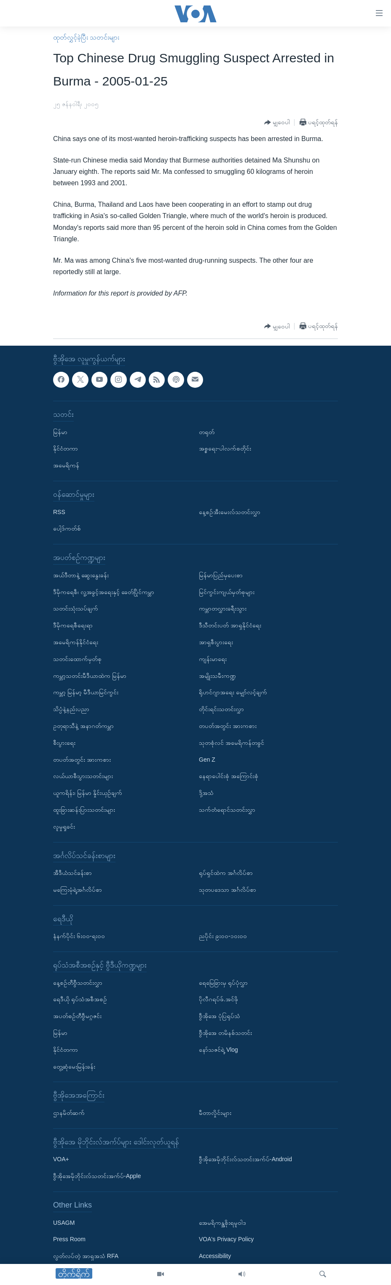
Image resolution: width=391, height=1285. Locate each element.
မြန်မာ (60, 431)
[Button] (277, 122)
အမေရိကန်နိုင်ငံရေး (75, 642)
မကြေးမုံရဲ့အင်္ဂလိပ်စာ (77, 889)
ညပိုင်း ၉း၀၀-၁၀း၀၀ (223, 936)
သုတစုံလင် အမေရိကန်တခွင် (231, 742)
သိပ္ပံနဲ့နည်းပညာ (71, 709)
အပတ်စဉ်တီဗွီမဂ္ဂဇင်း (77, 1016)
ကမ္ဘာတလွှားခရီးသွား (222, 608)
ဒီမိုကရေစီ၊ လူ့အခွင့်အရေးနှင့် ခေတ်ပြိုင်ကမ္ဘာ (103, 591)
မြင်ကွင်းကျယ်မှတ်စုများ (226, 591)
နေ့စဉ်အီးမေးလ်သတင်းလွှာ (229, 511)
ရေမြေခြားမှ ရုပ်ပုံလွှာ (223, 982)
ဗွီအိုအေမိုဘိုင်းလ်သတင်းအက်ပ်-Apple (97, 1176)
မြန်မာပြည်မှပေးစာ (221, 574)
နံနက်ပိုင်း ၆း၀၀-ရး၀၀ (79, 936)
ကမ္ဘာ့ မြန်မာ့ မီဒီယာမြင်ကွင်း (85, 692)
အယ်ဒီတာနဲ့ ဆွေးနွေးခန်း (81, 574)
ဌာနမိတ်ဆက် (69, 1112)
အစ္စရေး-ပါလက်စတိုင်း (225, 448)
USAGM (64, 1222)
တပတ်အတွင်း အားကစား (82, 759)
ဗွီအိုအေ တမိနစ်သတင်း (225, 1032)
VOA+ (61, 1159)
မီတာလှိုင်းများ (215, 1112)
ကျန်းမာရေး (213, 658)
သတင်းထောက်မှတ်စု (77, 658)
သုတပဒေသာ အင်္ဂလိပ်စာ (227, 889)
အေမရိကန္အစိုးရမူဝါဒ (222, 1222)
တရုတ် (206, 431)
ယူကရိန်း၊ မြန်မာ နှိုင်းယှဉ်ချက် (87, 792)
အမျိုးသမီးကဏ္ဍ (217, 675)
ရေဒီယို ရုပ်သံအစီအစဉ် (80, 999)
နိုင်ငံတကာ (65, 448)
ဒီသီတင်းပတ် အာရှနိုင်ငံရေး (230, 625)
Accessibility (215, 1256)
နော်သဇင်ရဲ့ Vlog (218, 1049)
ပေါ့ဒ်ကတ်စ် (67, 528)
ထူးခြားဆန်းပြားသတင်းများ (84, 809)
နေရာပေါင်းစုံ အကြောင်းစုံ (228, 776)
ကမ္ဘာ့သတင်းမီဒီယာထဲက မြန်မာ (89, 675)
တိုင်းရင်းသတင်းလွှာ (221, 709)
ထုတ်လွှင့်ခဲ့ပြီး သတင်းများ (86, 37)
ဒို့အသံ (206, 792)
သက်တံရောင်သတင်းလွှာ (227, 809)
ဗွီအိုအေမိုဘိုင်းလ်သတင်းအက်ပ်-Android (245, 1159)
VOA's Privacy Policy (226, 1239)
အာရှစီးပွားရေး (216, 642)
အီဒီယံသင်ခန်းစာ (72, 872)
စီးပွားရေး (64, 742)
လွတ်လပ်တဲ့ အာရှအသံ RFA (85, 1256)
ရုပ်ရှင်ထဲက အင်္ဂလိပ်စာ (226, 872)
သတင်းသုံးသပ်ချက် (75, 608)
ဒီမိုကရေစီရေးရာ (73, 625)
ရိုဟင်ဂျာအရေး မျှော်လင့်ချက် (233, 692)
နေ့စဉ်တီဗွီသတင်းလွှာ (77, 982)
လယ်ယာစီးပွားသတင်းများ (83, 776)
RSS (59, 511)
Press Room (69, 1239)
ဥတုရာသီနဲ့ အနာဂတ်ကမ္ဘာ (83, 725)
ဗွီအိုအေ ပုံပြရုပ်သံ (219, 1016)
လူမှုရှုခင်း (64, 826)
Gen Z (207, 759)
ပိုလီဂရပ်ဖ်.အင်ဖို (218, 999)
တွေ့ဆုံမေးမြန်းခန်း (74, 1066)
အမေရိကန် (66, 465)
